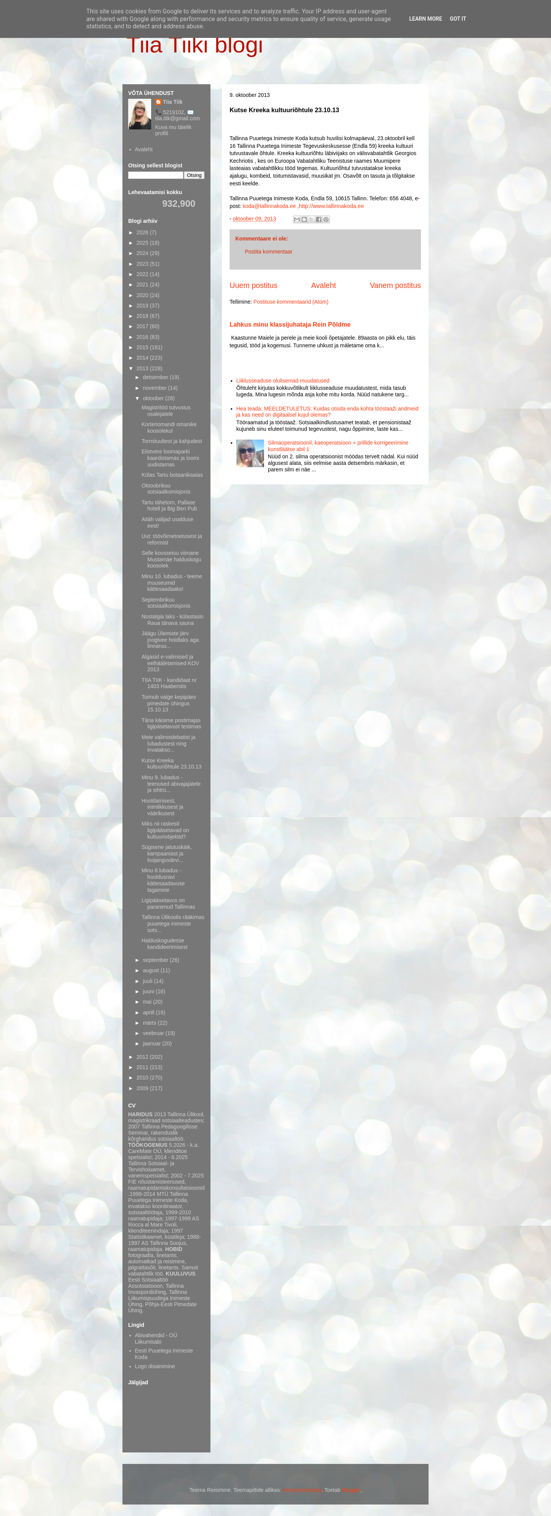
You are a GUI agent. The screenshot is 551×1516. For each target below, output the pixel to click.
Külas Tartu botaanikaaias (172, 475)
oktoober (154, 398)
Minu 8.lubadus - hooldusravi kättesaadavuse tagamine (163, 880)
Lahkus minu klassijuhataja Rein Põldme (290, 324)
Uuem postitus (253, 285)
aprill (149, 1012)
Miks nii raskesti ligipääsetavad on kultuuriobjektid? (165, 830)
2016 (143, 337)
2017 (143, 326)
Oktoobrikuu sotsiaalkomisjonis (166, 488)
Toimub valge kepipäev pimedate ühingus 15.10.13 (169, 703)
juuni (149, 991)
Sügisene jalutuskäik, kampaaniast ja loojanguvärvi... (167, 853)
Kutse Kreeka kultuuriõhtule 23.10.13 (172, 763)
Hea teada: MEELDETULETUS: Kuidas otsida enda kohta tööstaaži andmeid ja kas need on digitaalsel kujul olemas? (327, 412)
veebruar (154, 1033)
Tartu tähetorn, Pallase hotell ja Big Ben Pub (169, 505)
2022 (143, 274)
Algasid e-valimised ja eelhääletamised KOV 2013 (170, 663)
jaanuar (152, 1043)
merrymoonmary (302, 1490)
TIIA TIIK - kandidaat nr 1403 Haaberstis (169, 683)
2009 (143, 1088)
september (156, 960)
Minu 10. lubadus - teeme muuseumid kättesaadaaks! (172, 582)
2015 (143, 347)
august (151, 970)
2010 (143, 1077)
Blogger (351, 1490)
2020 (143, 295)
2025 (143, 243)
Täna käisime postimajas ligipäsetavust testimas (171, 723)
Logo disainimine (155, 1366)
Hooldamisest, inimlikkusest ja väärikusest (162, 807)
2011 (143, 1067)
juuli (148, 981)
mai (148, 1002)
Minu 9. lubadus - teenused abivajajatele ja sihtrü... (171, 783)
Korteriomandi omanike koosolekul (169, 427)
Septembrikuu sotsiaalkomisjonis (166, 603)
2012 (143, 1057)
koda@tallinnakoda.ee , (271, 206)
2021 (143, 284)
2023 (143, 264)
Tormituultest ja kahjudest (172, 441)
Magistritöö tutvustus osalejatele (166, 410)
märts (150, 1023)
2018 (143, 316)
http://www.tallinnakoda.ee (331, 206)
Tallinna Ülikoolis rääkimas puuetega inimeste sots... (173, 923)
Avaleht (323, 285)
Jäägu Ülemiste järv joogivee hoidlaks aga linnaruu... (170, 639)
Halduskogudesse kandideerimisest (164, 943)
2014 (143, 358)
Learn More (425, 19)
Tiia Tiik (173, 102)
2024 (143, 253)
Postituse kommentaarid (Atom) (290, 302)
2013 (143, 368)
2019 (143, 306)
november (155, 388)
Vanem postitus (395, 285)
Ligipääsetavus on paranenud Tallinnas (168, 903)
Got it (458, 19)
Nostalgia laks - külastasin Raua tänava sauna (173, 619)
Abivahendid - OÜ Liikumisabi (156, 1338)
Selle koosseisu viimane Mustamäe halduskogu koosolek (171, 559)
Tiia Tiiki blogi (194, 44)
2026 (143, 232)
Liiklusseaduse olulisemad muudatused (283, 381)
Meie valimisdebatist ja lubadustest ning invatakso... (169, 743)
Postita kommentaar (269, 252)
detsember (156, 377)
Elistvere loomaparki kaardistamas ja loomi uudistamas (170, 458)
